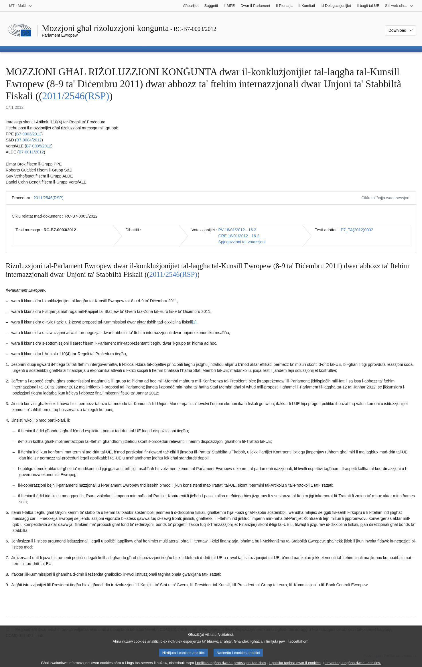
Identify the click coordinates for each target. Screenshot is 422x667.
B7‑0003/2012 (29, 134)
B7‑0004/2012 (29, 140)
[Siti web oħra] (399, 5)
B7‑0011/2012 (31, 152)
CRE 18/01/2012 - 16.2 (238, 236)
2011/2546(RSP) (75, 96)
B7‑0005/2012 (38, 146)
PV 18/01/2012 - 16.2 (237, 230)
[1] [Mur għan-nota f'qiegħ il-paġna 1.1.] (194, 322)
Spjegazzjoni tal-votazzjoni (241, 242)
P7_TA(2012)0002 (357, 230)
